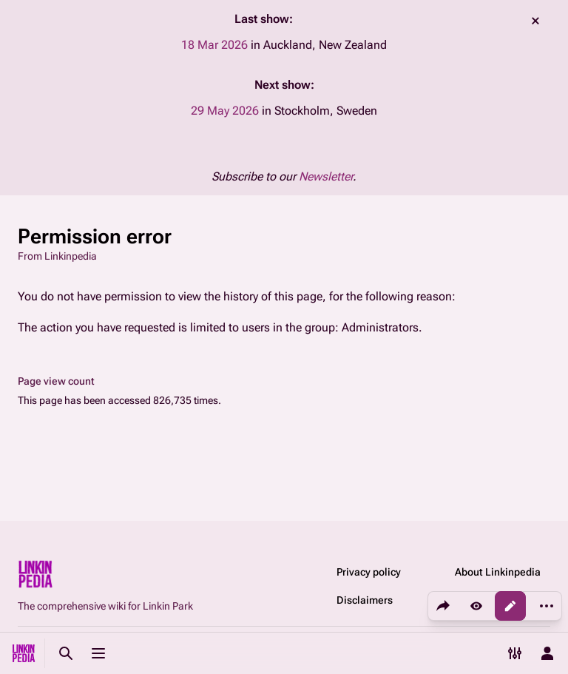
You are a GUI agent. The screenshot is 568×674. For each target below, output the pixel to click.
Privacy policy (369, 572)
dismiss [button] (535, 21)
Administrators (380, 327)
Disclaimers (365, 600)
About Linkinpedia (498, 572)
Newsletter (326, 176)
